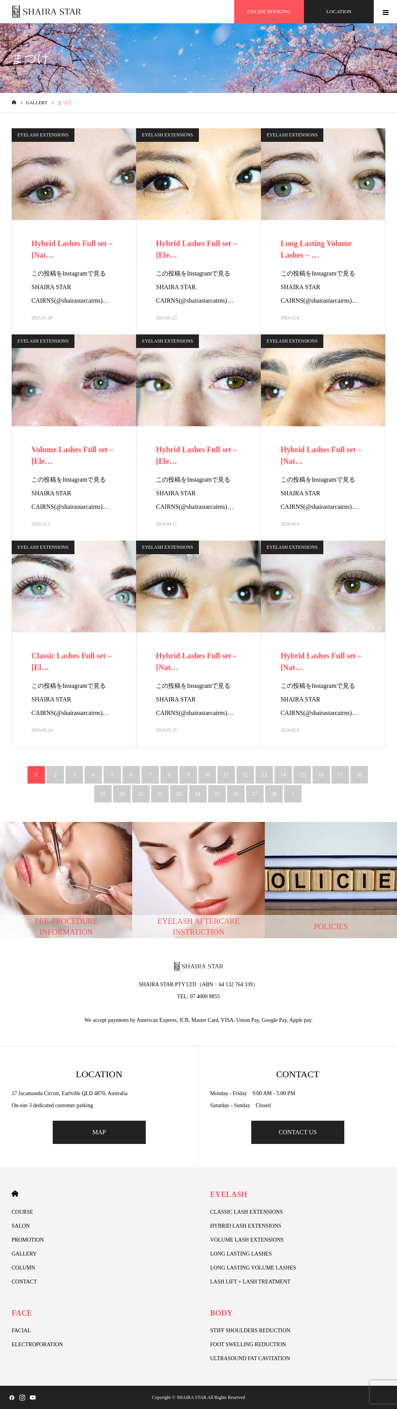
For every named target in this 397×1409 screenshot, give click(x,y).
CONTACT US (298, 1132)
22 (159, 794)
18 (359, 775)
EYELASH (228, 1194)
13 (264, 775)
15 (302, 775)
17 (340, 775)
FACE (22, 1313)
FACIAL (21, 1330)
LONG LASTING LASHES (241, 1254)
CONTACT (24, 1282)
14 (283, 775)
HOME (15, 1193)
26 (235, 794)
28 (273, 794)
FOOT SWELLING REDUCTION (248, 1344)
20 (121, 794)
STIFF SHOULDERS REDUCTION (250, 1330)
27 (254, 794)
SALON (21, 1226)
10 (207, 775)
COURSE (22, 1212)
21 (140, 794)
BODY (221, 1313)
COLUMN (23, 1268)
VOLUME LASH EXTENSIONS (247, 1240)
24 (197, 794)
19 (102, 794)
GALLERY (24, 1254)
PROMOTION (28, 1240)
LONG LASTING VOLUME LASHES (253, 1268)
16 (321, 775)
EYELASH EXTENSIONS (43, 135)
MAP (99, 1132)
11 (226, 775)
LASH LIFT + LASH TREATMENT (250, 1282)
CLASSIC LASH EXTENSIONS (246, 1212)
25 (216, 794)
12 (245, 775)
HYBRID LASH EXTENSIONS (245, 1226)
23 (178, 794)
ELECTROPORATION (37, 1344)
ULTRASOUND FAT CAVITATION (250, 1358)
